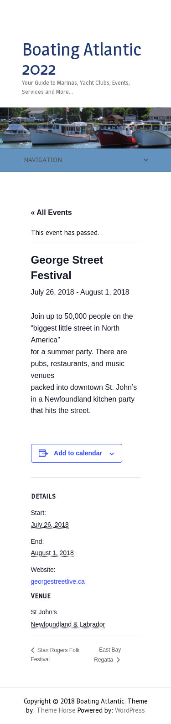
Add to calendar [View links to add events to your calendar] (78, 453)
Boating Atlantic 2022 (81, 59)
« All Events (51, 212)
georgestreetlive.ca (58, 581)
